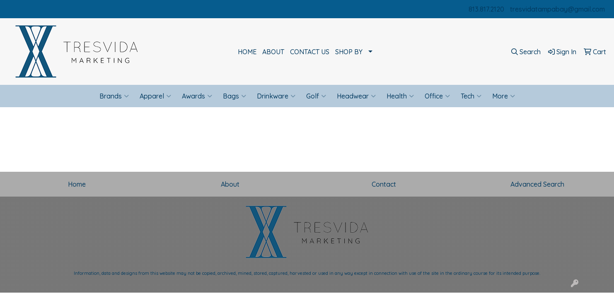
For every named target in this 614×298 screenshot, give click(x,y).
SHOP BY (349, 52)
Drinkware (276, 96)
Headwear (356, 96)
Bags (234, 96)
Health (400, 96)
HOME (247, 52)
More (503, 96)
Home (77, 184)
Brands (114, 96)
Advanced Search (537, 184)
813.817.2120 (486, 9)
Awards (197, 96)
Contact (384, 184)
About (230, 184)
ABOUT (273, 52)
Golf (316, 96)
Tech (471, 96)
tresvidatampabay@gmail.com (557, 9)
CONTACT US (309, 52)
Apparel (155, 96)
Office (437, 96)
